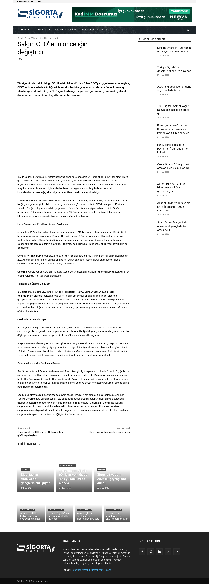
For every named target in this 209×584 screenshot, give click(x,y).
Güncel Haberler (27, 510)
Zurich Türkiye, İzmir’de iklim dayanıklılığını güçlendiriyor (171, 187)
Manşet (25, 470)
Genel (20, 38)
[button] (188, 30)
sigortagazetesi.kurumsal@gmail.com (91, 569)
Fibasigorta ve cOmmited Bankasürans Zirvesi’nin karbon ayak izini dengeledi (173, 129)
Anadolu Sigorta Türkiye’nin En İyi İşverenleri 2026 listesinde (173, 206)
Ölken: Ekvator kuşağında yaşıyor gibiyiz (109, 432)
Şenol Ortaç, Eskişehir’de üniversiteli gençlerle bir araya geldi (172, 226)
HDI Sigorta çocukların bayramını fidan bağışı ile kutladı (172, 148)
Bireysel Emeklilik (114, 510)
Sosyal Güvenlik (67, 465)
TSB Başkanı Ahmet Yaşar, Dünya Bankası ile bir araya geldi (173, 109)
